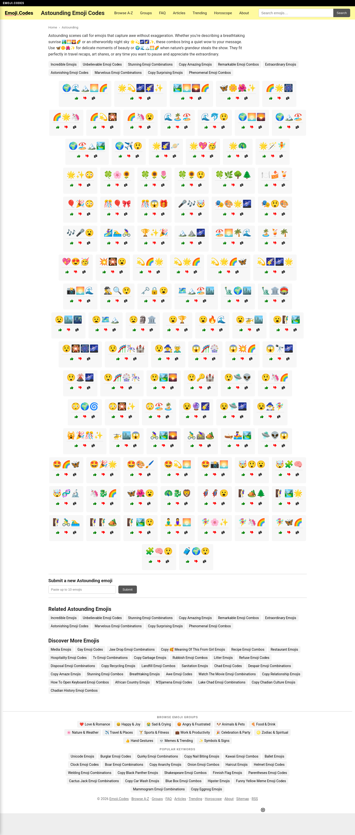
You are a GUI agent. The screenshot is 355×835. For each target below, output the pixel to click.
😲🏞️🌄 (163, 377)
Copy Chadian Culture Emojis (273, 682)
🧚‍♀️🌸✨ (214, 522)
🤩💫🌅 (177, 464)
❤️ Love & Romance (95, 724)
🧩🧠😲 (159, 551)
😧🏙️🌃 (68, 319)
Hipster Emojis (219, 781)
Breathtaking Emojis (144, 674)
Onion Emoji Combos (203, 764)
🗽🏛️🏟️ (275, 290)
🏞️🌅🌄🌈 (191, 88)
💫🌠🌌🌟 (275, 261)
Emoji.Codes (119, 799)
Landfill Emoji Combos (158, 666)
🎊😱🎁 (154, 204)
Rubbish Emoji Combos (190, 658)
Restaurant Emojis (284, 649)
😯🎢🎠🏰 (126, 348)
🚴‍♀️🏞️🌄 (163, 435)
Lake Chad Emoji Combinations (221, 682)
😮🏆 (177, 319)
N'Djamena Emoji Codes (174, 682)
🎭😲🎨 (275, 204)
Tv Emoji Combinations (110, 658)
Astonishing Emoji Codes (69, 73)
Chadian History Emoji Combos (74, 690)
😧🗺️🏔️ (105, 319)
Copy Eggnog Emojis (206, 789)
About (244, 13)
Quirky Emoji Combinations (157, 756)
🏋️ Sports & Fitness (154, 732)
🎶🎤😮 (80, 232)
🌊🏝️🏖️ (177, 117)
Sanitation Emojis (195, 666)
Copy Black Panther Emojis (138, 773)
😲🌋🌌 (80, 377)
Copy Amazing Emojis (195, 64)
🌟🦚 (238, 146)
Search (342, 13)
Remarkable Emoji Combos (238, 64)
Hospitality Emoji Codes (69, 658)
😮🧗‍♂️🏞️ (286, 319)
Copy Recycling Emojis (118, 666)
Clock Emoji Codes (84, 764)
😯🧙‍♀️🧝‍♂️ (168, 348)
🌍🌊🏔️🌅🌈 (85, 88)
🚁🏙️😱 (126, 435)
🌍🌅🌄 (252, 117)
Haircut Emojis (237, 764)
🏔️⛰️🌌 (191, 232)
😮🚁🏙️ (249, 319)
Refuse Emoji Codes (254, 658)
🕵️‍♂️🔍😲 (117, 290)
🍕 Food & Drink (263, 724)
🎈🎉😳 (80, 204)
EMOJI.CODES (13, 3)
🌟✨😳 (80, 175)
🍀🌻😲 (191, 175)
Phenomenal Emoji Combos (210, 73)
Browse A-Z (123, 13)
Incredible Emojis (64, 64)
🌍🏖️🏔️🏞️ (87, 146)
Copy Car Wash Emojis (142, 781)
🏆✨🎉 (154, 232)
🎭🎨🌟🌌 (233, 204)
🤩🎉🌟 (103, 464)
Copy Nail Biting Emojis (201, 756)
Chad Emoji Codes (228, 666)
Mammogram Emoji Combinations (159, 789)
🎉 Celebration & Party (233, 732)
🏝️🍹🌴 (275, 232)
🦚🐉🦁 (177, 493)
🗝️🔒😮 (154, 290)
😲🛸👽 (238, 377)
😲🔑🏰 (200, 377)
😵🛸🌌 (233, 406)
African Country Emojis (132, 682)
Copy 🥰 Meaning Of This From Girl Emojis (193, 649)
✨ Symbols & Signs (214, 741)
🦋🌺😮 (140, 493)
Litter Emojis (223, 658)
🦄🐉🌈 (103, 493)
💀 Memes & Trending (176, 741)
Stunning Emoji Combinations (150, 64)
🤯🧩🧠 (289, 464)
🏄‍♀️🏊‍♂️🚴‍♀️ (117, 232)
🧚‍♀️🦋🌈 (289, 522)
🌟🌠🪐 (166, 146)
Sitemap (242, 799)
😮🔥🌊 (212, 319)
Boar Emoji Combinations (124, 764)
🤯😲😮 (252, 464)
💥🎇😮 (113, 261)
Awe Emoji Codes (179, 674)
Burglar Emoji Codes (115, 756)
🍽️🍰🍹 (275, 175)
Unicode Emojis (82, 756)
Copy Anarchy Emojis (165, 764)
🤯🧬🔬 (66, 493)
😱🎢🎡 (205, 348)
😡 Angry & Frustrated (193, 724)
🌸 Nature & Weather (82, 732)
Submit (128, 589)
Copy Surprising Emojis (165, 73)
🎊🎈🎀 (117, 204)
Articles (179, 13)
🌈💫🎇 (103, 117)
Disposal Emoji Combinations (73, 666)
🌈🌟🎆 (279, 88)
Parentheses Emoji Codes (267, 773)
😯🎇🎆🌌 (80, 348)
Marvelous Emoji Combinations (118, 73)
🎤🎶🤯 (191, 204)
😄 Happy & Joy (128, 724)
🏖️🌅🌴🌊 (233, 232)
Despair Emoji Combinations (269, 666)
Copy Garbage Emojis (150, 658)
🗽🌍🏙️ (238, 290)
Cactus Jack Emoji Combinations (94, 781)
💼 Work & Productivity (192, 732)
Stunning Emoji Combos (105, 674)
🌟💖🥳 (203, 146)
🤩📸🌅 (214, 464)
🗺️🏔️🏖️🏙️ (196, 290)
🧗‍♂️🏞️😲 (140, 522)
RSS (255, 799)
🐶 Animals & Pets (231, 724)
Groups (146, 13)
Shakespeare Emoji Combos (185, 773)
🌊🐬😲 (214, 117)
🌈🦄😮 (140, 117)
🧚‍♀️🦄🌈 (252, 522)
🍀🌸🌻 (117, 175)
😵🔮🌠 (196, 406)
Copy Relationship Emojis (281, 674)
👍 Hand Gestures (139, 741)
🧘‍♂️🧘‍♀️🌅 (177, 522)
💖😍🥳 (75, 261)
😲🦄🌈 (275, 377)
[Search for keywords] (296, 13)
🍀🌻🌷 (154, 175)
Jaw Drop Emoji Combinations (132, 649)
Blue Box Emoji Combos (183, 781)
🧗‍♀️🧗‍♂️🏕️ (103, 522)
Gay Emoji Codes (90, 649)
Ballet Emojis (274, 756)
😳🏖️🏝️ (159, 406)
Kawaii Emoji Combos (242, 756)
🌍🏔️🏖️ (289, 117)
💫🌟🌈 (187, 261)
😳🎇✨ (122, 406)
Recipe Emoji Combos (247, 649)
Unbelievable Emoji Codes (102, 64)
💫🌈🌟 (150, 261)
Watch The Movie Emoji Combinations (227, 674)
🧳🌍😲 (196, 551)
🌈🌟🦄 (66, 117)
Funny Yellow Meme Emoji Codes (261, 781)
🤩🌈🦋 (66, 464)
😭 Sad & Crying (159, 724)
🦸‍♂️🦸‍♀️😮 (214, 493)
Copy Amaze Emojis (66, 674)
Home (52, 27)
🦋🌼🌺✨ (237, 88)
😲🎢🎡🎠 (122, 377)
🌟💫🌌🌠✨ (140, 88)
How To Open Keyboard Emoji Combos (80, 682)
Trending (200, 13)
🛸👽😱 (275, 435)
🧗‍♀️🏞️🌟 (289, 493)
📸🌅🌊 (80, 290)
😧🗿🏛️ (142, 319)
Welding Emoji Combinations (89, 773)
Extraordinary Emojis (280, 64)
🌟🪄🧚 (272, 146)
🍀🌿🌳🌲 (233, 175)
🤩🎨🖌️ (140, 464)
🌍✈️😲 (128, 146)
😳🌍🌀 (85, 406)
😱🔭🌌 (279, 348)
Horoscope (223, 13)
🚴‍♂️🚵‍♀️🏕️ (200, 435)
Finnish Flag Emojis (227, 773)
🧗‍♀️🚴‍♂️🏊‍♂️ (66, 522)
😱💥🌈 (242, 348)
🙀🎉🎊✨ (85, 435)
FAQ (162, 13)
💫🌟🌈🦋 (228, 261)
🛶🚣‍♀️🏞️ (238, 435)
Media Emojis (61, 649)
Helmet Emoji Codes (269, 764)
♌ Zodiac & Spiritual (272, 732)
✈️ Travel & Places (119, 732)
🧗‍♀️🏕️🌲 (252, 493)
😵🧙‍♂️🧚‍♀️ (270, 406)
